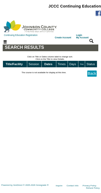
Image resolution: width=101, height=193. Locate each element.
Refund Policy (93, 188)
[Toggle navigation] (2, 42)
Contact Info (72, 185)
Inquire (59, 185)
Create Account (63, 37)
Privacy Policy (89, 185)
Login (82, 36)
